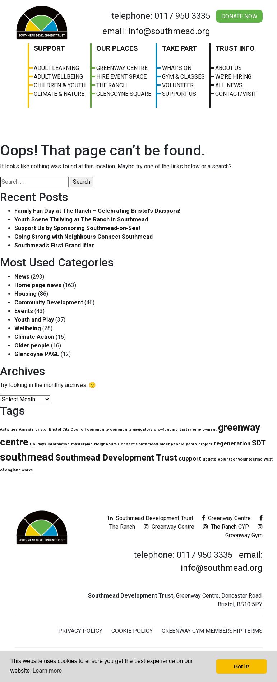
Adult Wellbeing (58, 76)
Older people (32, 345)
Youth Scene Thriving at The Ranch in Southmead (81, 219)
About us (228, 68)
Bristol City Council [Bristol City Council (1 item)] (67, 429)
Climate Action (34, 336)
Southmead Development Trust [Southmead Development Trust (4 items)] (116, 458)
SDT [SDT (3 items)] (259, 443)
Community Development (48, 302)
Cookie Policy (132, 630)
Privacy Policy (80, 630)
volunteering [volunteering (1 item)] (250, 459)
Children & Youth (60, 85)
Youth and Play (34, 319)
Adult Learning (56, 68)
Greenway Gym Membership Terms (212, 630)
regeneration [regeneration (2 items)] (232, 443)
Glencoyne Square (123, 93)
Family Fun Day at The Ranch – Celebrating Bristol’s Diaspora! (97, 210)
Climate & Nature (59, 93)
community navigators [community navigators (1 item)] (131, 429)
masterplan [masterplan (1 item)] (82, 444)
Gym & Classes (183, 76)
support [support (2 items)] (190, 458)
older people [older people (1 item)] (172, 444)
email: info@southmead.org (156, 31)
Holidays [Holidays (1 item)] (38, 444)
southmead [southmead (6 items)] (27, 457)
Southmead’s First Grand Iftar (54, 245)
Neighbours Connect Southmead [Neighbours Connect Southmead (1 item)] (126, 444)
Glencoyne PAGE (36, 354)
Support (49, 48)
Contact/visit (236, 93)
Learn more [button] (47, 671)
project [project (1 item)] (205, 444)
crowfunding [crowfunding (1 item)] (166, 429)
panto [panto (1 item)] (191, 444)
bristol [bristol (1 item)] (41, 429)
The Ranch (111, 85)
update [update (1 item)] (209, 459)
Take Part (179, 48)
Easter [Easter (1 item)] (185, 429)
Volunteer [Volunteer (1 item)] (227, 459)
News (21, 276)
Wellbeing (27, 328)
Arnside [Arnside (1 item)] (26, 429)
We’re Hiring (233, 76)
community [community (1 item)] (98, 429)
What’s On (176, 68)
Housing (25, 293)
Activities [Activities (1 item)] (9, 429)
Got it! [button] (241, 666)
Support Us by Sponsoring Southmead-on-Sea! (77, 228)
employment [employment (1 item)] (205, 429)
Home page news (37, 285)
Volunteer (178, 85)
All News (229, 85)
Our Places (117, 48)
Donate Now (239, 16)
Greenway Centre (122, 68)
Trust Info (235, 48)
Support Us (179, 93)
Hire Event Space (121, 76)
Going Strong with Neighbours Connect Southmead (83, 236)
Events (23, 311)
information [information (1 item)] (58, 444)
